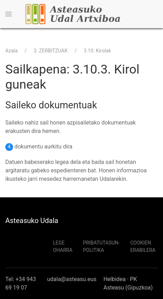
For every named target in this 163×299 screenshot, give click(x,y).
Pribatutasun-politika (101, 246)
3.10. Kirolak (97, 50)
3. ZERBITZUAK (51, 50)
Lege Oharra (62, 246)
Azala (11, 50)
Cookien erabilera (143, 246)
